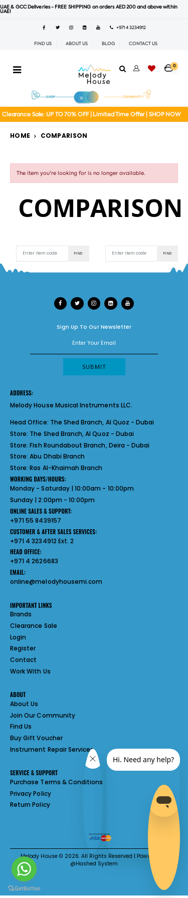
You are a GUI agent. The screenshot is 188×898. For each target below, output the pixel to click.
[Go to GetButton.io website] (24, 888)
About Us (24, 704)
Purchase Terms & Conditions (56, 782)
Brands (21, 614)
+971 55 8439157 (35, 520)
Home (20, 135)
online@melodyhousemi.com (56, 581)
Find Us (21, 726)
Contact (23, 659)
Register (23, 648)
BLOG (108, 44)
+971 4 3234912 (128, 28)
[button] (171, 64)
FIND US (43, 44)
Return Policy (30, 804)
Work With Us (30, 671)
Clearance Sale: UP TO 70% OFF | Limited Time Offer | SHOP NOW (91, 114)
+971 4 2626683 (34, 561)
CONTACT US (143, 44)
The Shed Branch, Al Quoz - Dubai (102, 422)
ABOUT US (77, 44)
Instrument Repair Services (52, 749)
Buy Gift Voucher (36, 738)
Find (78, 253)
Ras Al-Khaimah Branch (66, 468)
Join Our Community (42, 715)
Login (18, 637)
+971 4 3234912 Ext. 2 (42, 541)
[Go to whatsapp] (24, 868)
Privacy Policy (30, 793)
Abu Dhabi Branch (57, 456)
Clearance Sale (33, 625)
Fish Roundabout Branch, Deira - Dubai (89, 445)
